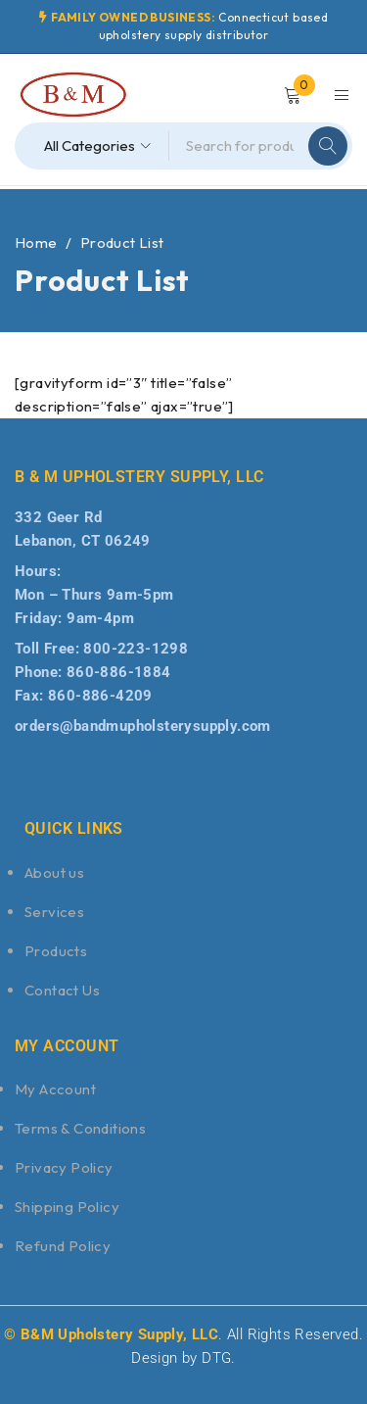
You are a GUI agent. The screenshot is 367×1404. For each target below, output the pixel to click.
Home (36, 242)
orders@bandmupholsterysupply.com (143, 726)
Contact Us (62, 990)
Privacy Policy (64, 1167)
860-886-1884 (119, 672)
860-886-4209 (100, 695)
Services (54, 911)
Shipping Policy (67, 1206)
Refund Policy (63, 1245)
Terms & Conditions (80, 1128)
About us (54, 872)
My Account (55, 1089)
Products (55, 951)
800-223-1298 (135, 648)
